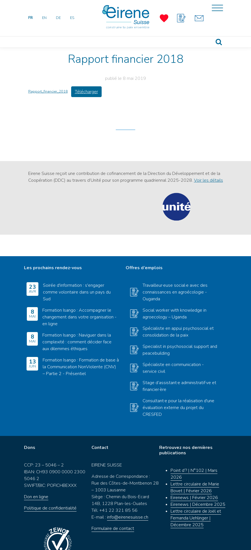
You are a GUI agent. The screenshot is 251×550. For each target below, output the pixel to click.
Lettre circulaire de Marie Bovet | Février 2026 (195, 466)
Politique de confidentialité (50, 487)
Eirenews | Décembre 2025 (198, 483)
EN (44, 17)
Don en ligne (36, 475)
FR (30, 17)
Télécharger (86, 92)
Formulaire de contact (112, 507)
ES (72, 17)
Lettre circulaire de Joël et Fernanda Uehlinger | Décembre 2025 (196, 497)
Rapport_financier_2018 (48, 91)
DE (58, 17)
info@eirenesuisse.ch (127, 496)
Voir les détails (208, 180)
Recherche (218, 42)
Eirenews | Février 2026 (194, 476)
